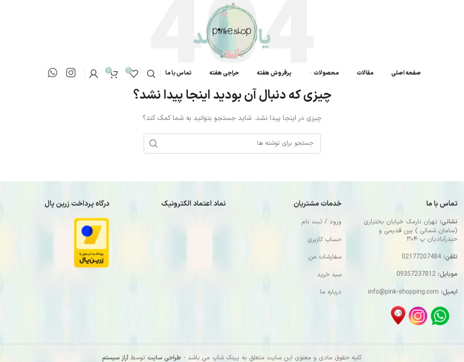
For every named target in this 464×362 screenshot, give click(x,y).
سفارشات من (324, 257)
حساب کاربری (324, 239)
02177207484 (421, 257)
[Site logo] (231, 31)
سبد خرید (329, 274)
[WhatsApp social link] (53, 73)
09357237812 (416, 274)
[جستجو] (151, 74)
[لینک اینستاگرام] (71, 73)
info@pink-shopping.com (403, 292)
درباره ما (330, 292)
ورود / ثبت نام (321, 222)
